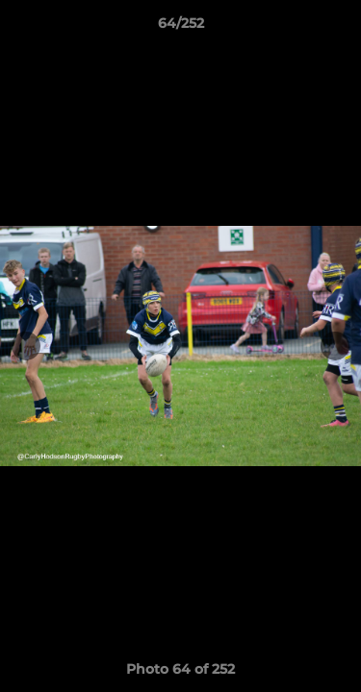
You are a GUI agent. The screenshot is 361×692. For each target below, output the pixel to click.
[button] (337, 28)
